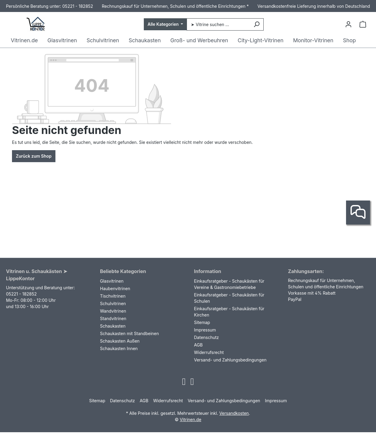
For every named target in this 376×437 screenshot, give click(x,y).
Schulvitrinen (113, 303)
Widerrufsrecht (209, 352)
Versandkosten (234, 413)
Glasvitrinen (111, 281)
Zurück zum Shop (34, 156)
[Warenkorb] (363, 24)
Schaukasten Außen (120, 340)
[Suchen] (257, 24)
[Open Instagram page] (184, 383)
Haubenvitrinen (115, 288)
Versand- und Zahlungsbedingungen (230, 359)
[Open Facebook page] (192, 383)
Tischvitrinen (113, 296)
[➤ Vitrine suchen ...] (218, 24)
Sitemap (202, 322)
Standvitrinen (113, 318)
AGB (198, 344)
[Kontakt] (358, 212)
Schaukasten (113, 325)
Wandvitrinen (113, 311)
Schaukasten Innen (119, 348)
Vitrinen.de (190, 419)
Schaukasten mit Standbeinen (129, 333)
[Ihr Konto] (348, 24)
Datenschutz (206, 337)
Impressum (205, 329)
